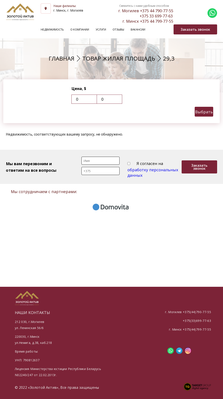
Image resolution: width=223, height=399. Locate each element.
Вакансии (138, 29)
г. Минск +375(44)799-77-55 (190, 329)
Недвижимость (52, 29)
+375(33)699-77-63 (197, 321)
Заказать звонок (199, 167)
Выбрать (204, 111)
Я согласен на (152, 169)
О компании (79, 29)
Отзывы (118, 29)
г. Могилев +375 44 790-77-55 (145, 10)
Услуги (101, 29)
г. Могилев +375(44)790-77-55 (188, 312)
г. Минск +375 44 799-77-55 (147, 21)
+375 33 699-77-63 (156, 16)
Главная (61, 58)
